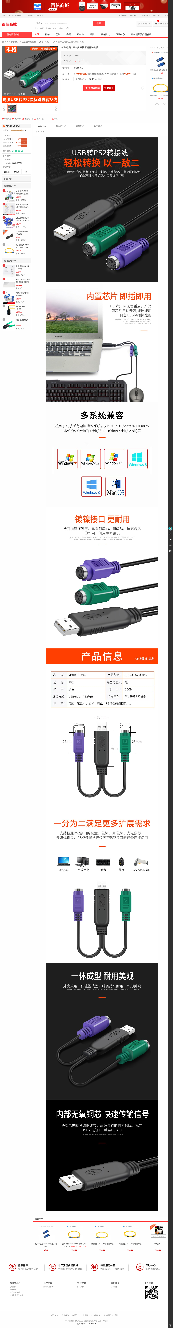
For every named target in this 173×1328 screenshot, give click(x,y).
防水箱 (48, 28)
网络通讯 (15, 42)
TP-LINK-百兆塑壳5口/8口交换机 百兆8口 (23, 282)
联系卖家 (114, 1287)
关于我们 (65, 1315)
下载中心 (120, 34)
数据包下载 (27, 118)
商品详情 (42, 126)
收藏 (6, 172)
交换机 (60, 28)
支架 (54, 28)
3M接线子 (158, 1244)
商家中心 (134, 15)
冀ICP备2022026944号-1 (86, 1324)
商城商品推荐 (48, 1287)
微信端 (167, 15)
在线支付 (80, 1287)
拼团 (68, 34)
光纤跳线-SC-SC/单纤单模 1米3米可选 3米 (22, 247)
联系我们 (75, 1315)
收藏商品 (6, 118)
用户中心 (123, 15)
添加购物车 (92, 88)
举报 (54, 118)
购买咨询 (98, 126)
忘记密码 (13, 1287)
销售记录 (80, 126)
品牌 (92, 34)
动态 (16, 172)
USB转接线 (44, 42)
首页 (36, 34)
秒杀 (47, 34)
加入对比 (16, 118)
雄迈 (67, 28)
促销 (58, 34)
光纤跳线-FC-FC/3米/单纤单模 (130, 1244)
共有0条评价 (78, 68)
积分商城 (105, 34)
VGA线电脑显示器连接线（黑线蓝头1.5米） (23, 220)
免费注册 (39, 15)
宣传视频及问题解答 (141, 34)
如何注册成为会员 (16, 1295)
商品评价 (61, 126)
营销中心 (117, 1315)
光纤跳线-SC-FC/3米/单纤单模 (102, 1244)
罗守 (36, 28)
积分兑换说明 (15, 1292)
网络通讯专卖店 (13, 126)
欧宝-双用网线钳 (22, 320)
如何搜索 (13, 1290)
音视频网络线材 (29, 42)
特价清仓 (54, 1315)
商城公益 (96, 1315)
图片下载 (39, 118)
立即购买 (108, 88)
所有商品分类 (13, 34)
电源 (42, 28)
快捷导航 (157, 15)
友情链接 (86, 1315)
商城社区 (107, 1315)
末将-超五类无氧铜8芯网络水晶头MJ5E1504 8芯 (22, 193)
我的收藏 (146, 15)
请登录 (30, 15)
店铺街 (80, 34)
